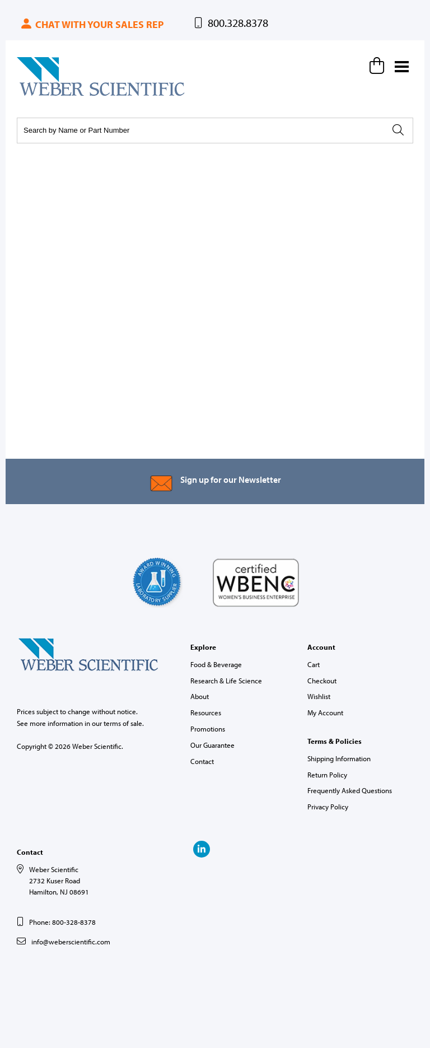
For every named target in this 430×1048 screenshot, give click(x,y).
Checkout (321, 680)
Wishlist (318, 696)
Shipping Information (339, 758)
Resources (205, 712)
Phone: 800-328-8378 (62, 921)
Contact (202, 761)
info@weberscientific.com (70, 941)
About (199, 696)
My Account (325, 712)
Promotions (207, 728)
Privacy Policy (327, 806)
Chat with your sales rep (91, 24)
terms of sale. (124, 723)
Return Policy (327, 774)
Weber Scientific (43, 95)
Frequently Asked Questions (349, 790)
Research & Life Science (226, 680)
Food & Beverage (216, 664)
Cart (313, 664)
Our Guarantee (212, 744)
